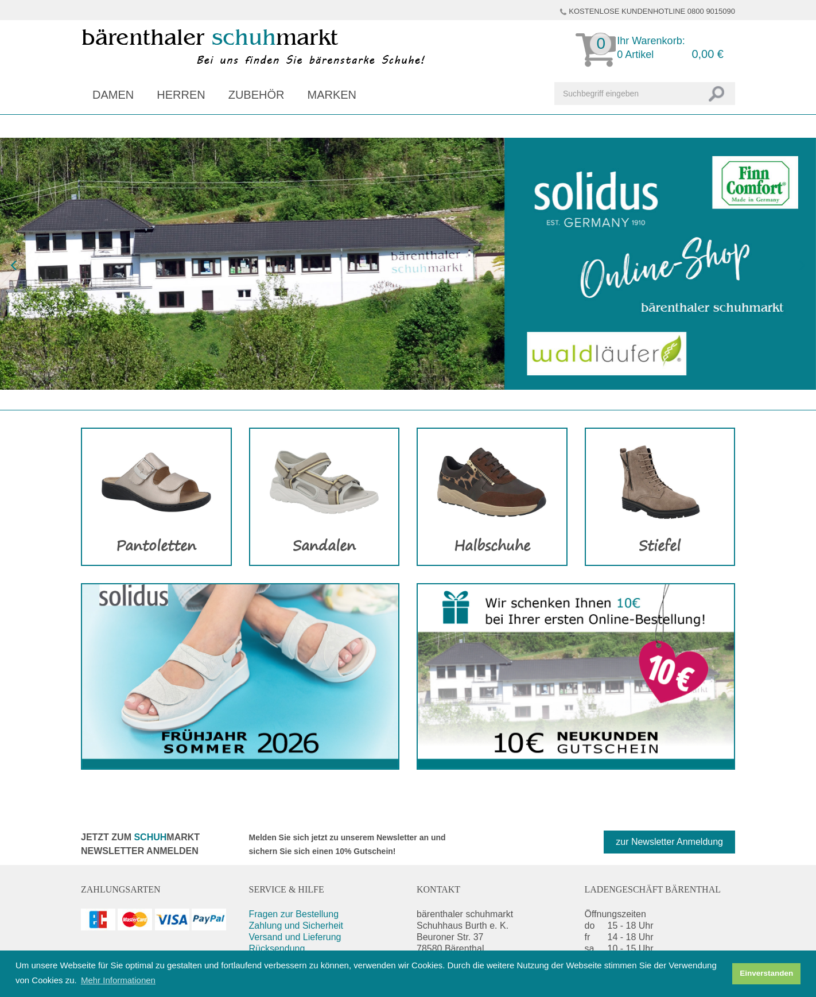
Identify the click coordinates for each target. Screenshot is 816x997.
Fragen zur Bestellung (294, 914)
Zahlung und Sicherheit (296, 925)
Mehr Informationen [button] (118, 980)
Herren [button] (181, 94)
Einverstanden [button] (766, 973)
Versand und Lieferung (295, 937)
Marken (331, 94)
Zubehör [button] (256, 94)
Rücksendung (277, 948)
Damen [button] (113, 94)
